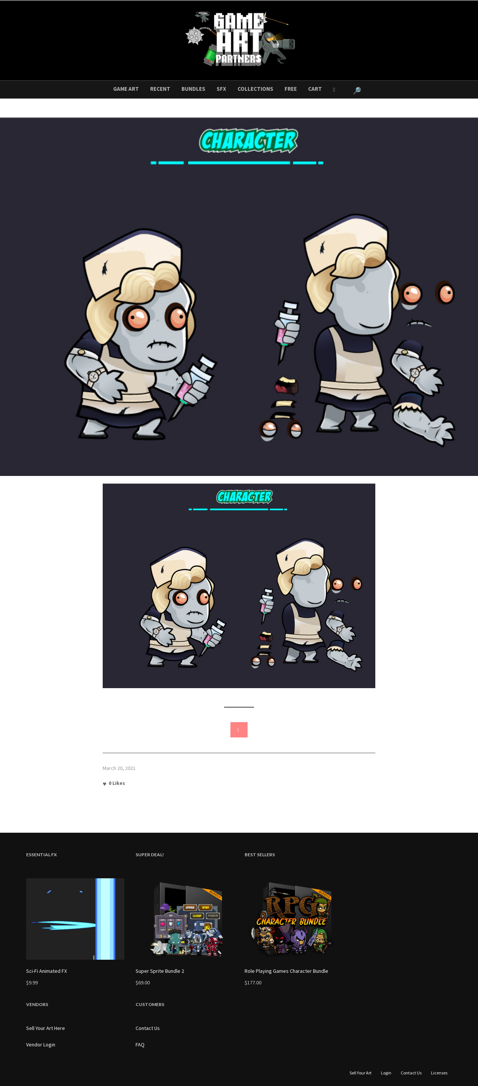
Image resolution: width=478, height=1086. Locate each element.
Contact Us (148, 1028)
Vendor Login (40, 1044)
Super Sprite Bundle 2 (160, 971)
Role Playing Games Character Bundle (286, 971)
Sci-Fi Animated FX (46, 971)
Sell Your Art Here (45, 1028)
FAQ (140, 1044)
